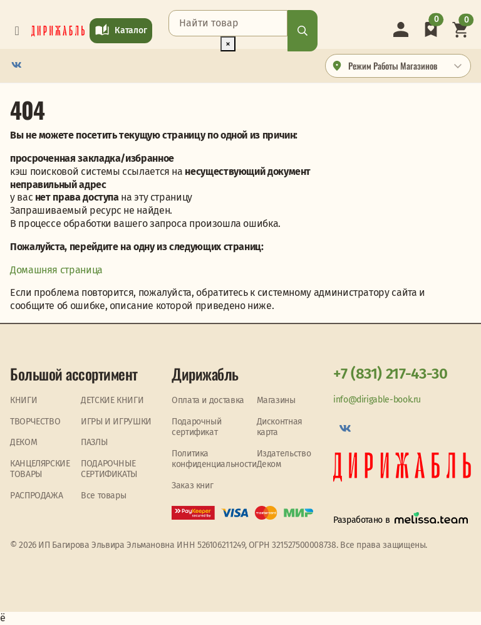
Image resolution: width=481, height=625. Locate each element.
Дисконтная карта (280, 427)
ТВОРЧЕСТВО (35, 421)
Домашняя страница (56, 270)
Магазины (276, 400)
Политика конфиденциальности (214, 459)
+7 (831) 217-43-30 (390, 373)
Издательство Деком (284, 459)
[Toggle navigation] (17, 31)
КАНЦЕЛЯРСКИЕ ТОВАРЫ (40, 469)
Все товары (103, 495)
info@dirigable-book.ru (377, 399)
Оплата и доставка (208, 400)
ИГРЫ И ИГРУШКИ (116, 421)
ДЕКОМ (23, 442)
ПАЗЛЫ (94, 442)
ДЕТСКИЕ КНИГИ (112, 400)
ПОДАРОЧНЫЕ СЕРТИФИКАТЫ (109, 469)
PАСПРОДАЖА (36, 495)
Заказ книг (192, 485)
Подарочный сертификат (196, 427)
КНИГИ (23, 400)
